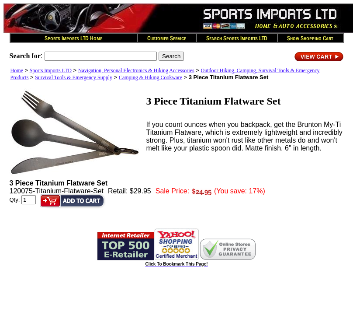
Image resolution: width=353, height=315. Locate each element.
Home (16, 70)
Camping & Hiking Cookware (150, 77)
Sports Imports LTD (51, 70)
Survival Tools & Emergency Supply (73, 77)
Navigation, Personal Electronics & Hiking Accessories (136, 70)
